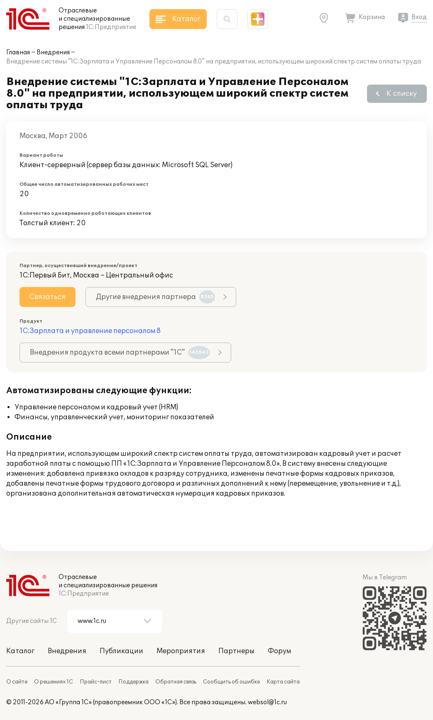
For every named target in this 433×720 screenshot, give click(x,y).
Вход (419, 17)
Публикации (121, 651)
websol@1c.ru (267, 702)
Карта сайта (283, 682)
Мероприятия (181, 651)
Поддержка (133, 682)
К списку (402, 94)
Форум (279, 651)
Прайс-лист (96, 682)
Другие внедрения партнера (155, 297)
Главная (18, 52)
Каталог (20, 651)
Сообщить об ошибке (231, 682)
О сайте (16, 682)
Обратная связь (175, 682)
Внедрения (53, 52)
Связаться (47, 297)
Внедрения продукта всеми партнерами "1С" (120, 352)
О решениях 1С (53, 682)
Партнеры (236, 651)
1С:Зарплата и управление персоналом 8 (90, 331)
